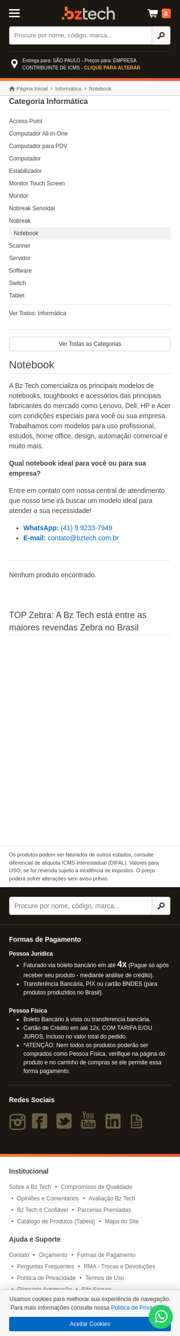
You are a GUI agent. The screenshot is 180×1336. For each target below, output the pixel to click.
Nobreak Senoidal (32, 208)
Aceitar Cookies (90, 1324)
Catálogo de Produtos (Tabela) (56, 1221)
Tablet (16, 295)
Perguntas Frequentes (45, 1266)
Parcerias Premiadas (104, 1210)
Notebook (26, 233)
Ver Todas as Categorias (90, 344)
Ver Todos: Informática (37, 313)
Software (20, 270)
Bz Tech (88, 13)
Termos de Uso (104, 1278)
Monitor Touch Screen (37, 183)
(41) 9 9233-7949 (68, 528)
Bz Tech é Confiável (42, 1210)
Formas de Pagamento (106, 1255)
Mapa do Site (122, 1221)
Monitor (18, 196)
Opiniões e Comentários (48, 1198)
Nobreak (20, 220)
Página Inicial (28, 89)
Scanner (20, 245)
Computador (25, 158)
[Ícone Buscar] (161, 35)
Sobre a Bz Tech (30, 1187)
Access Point (25, 121)
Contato (19, 1255)
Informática (68, 88)
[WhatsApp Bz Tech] (161, 1318)
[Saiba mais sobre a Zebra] (90, 739)
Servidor (20, 258)
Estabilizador (25, 171)
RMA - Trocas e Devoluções (119, 1266)
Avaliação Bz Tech (111, 1198)
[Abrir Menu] (19, 12)
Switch (17, 283)
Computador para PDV (38, 146)
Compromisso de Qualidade (96, 1187)
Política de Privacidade (46, 1278)
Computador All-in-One (38, 133)
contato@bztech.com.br (71, 538)
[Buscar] (80, 35)
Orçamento (53, 1255)
